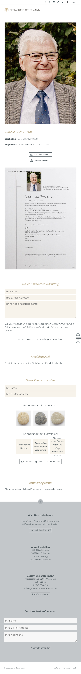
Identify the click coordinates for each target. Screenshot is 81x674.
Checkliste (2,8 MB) (41, 530)
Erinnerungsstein (41, 160)
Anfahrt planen (41, 594)
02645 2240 (40, 582)
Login (72, 2)
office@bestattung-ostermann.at (40, 588)
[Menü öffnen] (74, 10)
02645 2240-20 (40, 585)
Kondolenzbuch (41, 154)
